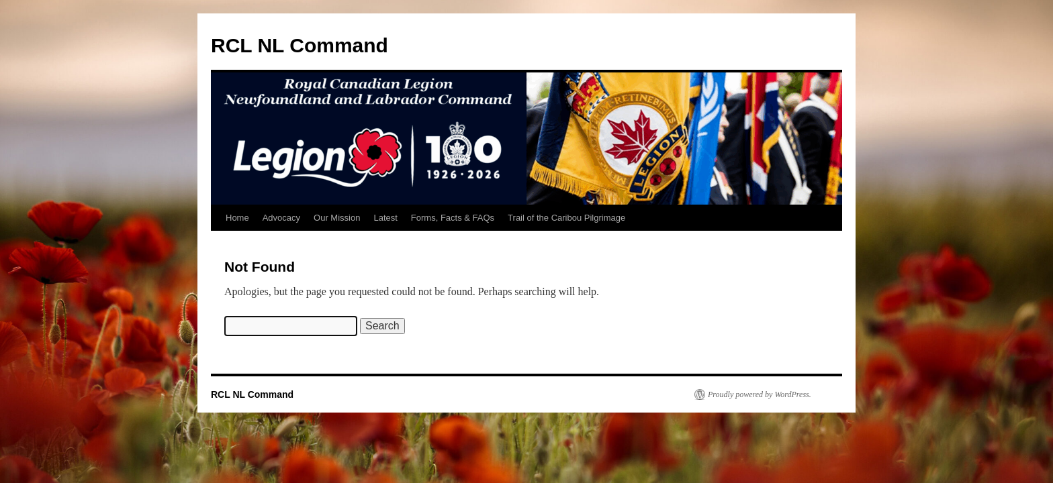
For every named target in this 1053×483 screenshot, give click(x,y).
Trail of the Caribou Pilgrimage (566, 218)
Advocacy (281, 218)
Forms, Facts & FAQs (452, 218)
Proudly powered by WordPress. (759, 394)
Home (237, 218)
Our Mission (337, 218)
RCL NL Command (299, 45)
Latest (385, 218)
